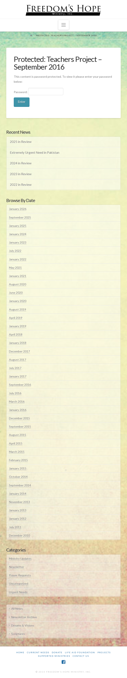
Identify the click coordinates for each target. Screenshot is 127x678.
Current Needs (38, 652)
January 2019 (17, 326)
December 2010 (19, 535)
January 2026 (17, 209)
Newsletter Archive (24, 617)
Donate (57, 652)
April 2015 (15, 443)
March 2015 (16, 451)
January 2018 (17, 343)
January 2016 (17, 410)
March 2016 (16, 401)
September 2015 (20, 426)
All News (17, 608)
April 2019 (15, 318)
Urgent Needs (18, 592)
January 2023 (17, 242)
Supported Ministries (54, 656)
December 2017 (19, 351)
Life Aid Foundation (80, 652)
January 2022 (17, 259)
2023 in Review (21, 174)
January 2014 (17, 493)
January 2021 (17, 276)
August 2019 (17, 309)
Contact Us (81, 656)
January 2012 (17, 518)
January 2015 (17, 468)
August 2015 (17, 435)
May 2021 (15, 267)
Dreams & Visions (22, 625)
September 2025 (20, 217)
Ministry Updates (20, 558)
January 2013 (17, 510)
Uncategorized (18, 583)
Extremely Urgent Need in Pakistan (34, 152)
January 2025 (17, 225)
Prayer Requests (20, 575)
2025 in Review (21, 142)
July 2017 (15, 368)
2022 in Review (21, 184)
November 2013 (19, 502)
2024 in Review (21, 163)
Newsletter (16, 567)
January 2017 (17, 376)
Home (20, 652)
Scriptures (18, 634)
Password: (38, 91)
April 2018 (15, 334)
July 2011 (15, 527)
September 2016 (20, 384)
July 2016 (15, 393)
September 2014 (20, 485)
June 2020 (16, 292)
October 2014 (18, 476)
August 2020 (17, 284)
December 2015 (19, 418)
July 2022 (15, 250)
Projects (104, 652)
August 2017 (17, 359)
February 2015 (18, 460)
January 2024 (17, 234)
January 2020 (17, 301)
